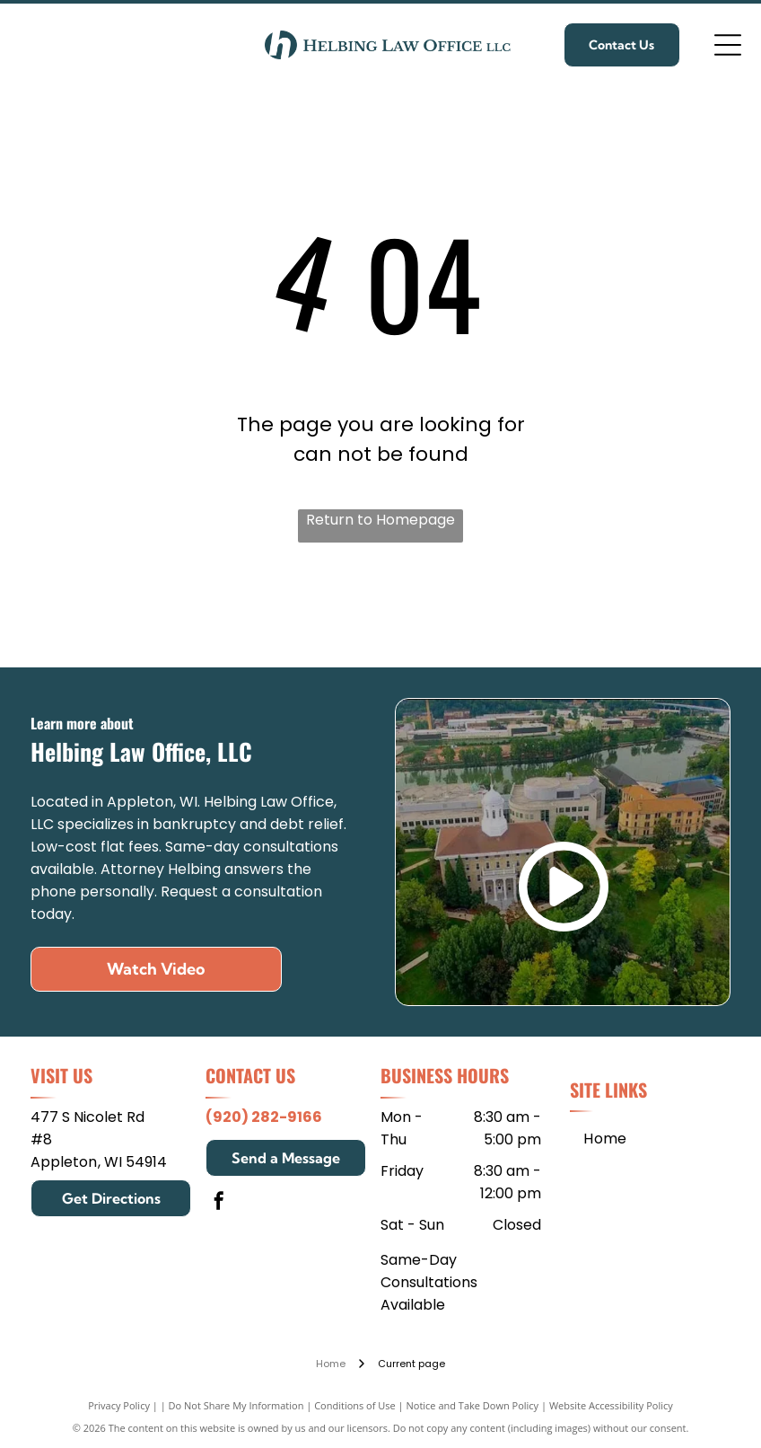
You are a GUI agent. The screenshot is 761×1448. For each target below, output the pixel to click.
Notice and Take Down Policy (473, 1405)
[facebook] (219, 1203)
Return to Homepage (380, 519)
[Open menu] (727, 44)
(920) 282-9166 (264, 1117)
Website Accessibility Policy (611, 1405)
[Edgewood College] (555, 613)
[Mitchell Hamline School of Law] (205, 613)
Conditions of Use (355, 1405)
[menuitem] (605, 1138)
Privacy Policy (119, 1405)
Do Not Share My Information (236, 1405)
